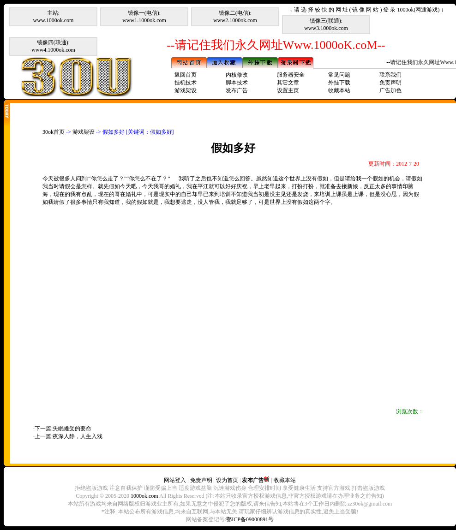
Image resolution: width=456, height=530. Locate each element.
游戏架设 (185, 90)
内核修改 (237, 74)
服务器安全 (291, 74)
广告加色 (390, 90)
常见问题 (339, 74)
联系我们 (390, 74)
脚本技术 (237, 82)
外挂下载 (339, 82)
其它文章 (288, 82)
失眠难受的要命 (72, 428)
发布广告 (237, 90)
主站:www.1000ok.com (53, 17)
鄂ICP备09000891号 (250, 519)
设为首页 (227, 480)
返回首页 (185, 74)
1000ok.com (144, 496)
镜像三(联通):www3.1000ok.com (326, 24)
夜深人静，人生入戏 (77, 436)
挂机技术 (185, 82)
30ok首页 (53, 132)
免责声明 (390, 82)
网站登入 (175, 480)
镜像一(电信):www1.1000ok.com (144, 17)
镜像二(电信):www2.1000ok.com (235, 17)
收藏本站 (339, 90)
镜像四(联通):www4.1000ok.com (53, 46)
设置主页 (288, 90)
